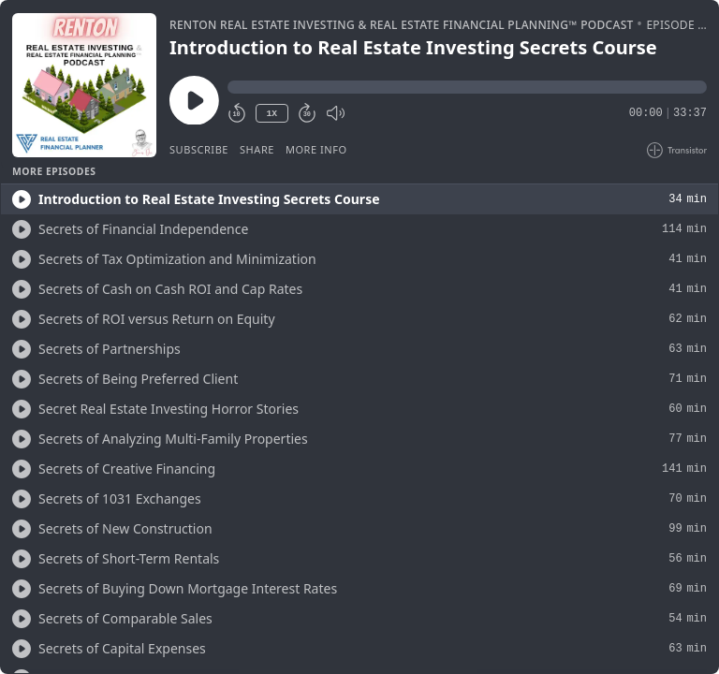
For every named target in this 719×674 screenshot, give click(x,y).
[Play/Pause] (84, 85)
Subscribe (198, 149)
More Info (316, 149)
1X (271, 114)
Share (257, 149)
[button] (467, 87)
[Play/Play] (21, 199)
